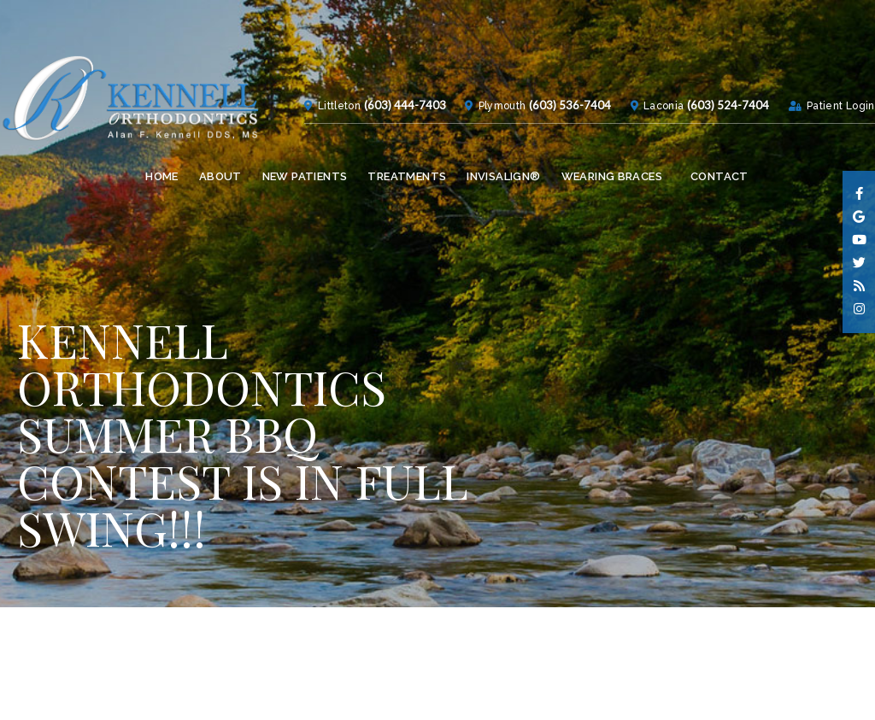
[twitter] (859, 263)
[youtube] (859, 240)
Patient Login (815, 160)
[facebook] (859, 194)
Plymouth (465, 160)
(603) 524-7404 (706, 159)
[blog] (859, 286)
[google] (859, 217)
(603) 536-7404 (541, 159)
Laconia (634, 160)
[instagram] (859, 309)
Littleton (295, 160)
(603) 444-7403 (369, 159)
